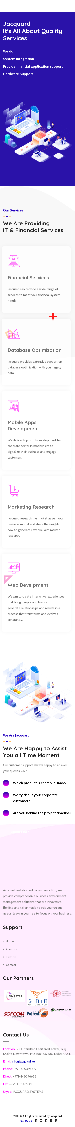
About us (11, 949)
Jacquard (56, 1116)
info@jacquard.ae (23, 1061)
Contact (11, 965)
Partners (11, 957)
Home (10, 941)
